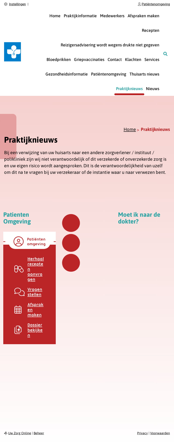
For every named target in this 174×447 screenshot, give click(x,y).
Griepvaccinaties (89, 59)
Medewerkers (112, 15)
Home (54, 15)
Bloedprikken (59, 59)
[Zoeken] (165, 53)
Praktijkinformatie (80, 15)
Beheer (39, 433)
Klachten (133, 59)
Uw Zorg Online (19, 433)
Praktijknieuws (129, 88)
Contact (115, 59)
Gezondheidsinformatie (66, 74)
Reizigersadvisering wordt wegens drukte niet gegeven (110, 44)
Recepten (150, 30)
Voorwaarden (160, 433)
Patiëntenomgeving (108, 74)
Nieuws (152, 88)
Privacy (142, 433)
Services (151, 59)
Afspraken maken (143, 15)
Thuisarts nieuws (144, 74)
